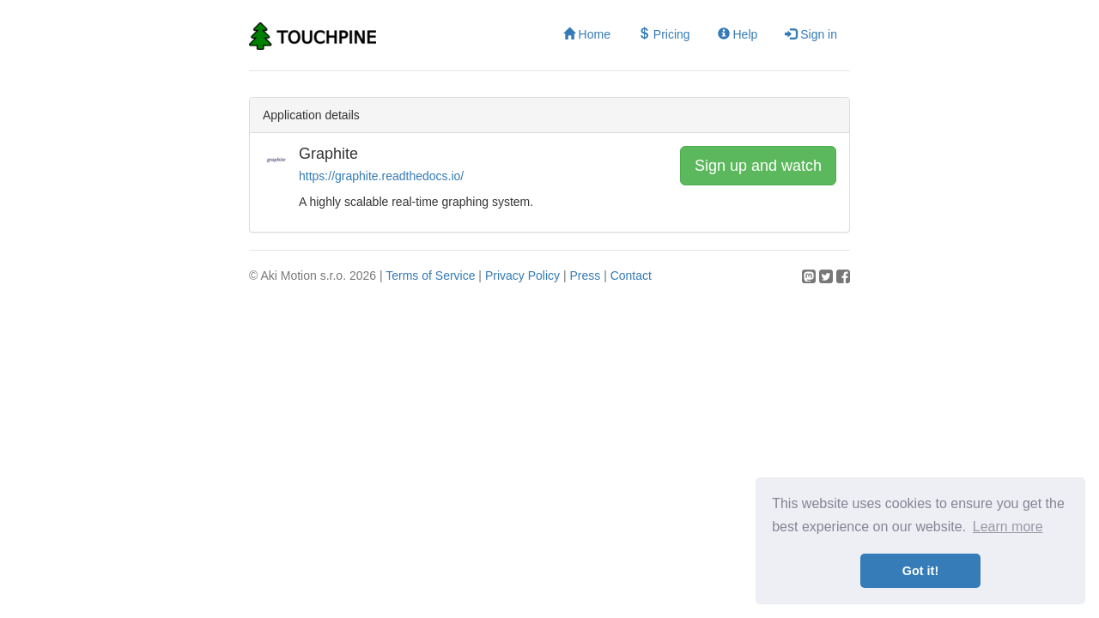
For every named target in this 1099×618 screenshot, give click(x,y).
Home (586, 34)
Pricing (664, 34)
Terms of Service (430, 275)
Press (584, 275)
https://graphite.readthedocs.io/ (381, 176)
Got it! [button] (920, 571)
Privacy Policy (522, 275)
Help (738, 34)
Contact (631, 275)
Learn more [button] (1008, 526)
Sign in (811, 34)
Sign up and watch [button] (758, 165)
